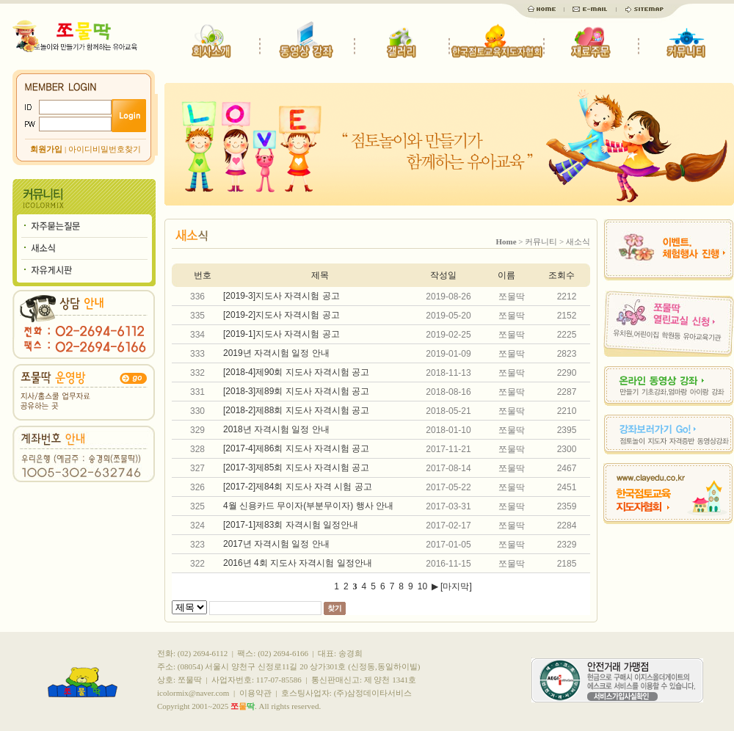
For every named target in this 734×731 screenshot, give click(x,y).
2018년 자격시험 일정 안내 (276, 429)
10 (422, 586)
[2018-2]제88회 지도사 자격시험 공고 (296, 410)
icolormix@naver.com (193, 692)
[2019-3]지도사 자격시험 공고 (281, 296)
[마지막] (456, 586)
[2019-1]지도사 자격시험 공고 (281, 334)
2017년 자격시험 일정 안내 (276, 544)
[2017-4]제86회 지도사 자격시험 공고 (296, 448)
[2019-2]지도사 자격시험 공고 (281, 315)
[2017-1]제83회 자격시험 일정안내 (290, 525)
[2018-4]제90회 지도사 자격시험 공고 (296, 372)
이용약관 (255, 692)
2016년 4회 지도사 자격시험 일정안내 (297, 563)
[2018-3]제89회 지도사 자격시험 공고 (296, 391)
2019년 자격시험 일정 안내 (276, 353)
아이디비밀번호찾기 (104, 149)
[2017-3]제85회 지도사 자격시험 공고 (296, 467)
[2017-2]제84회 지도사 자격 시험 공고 (297, 486)
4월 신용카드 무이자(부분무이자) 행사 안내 (308, 506)
